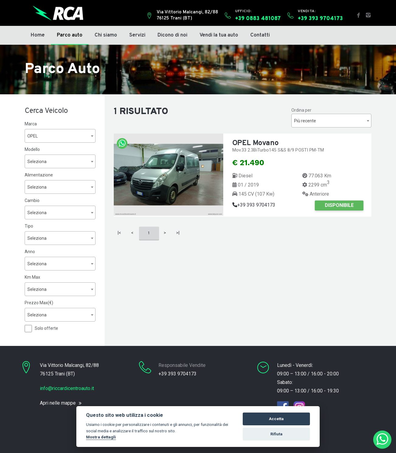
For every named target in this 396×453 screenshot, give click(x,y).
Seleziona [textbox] (37, 161)
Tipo (29, 226)
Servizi (137, 35)
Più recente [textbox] (305, 120)
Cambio (32, 200)
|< (119, 232)
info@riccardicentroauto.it (67, 388)
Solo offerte (46, 328)
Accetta (276, 418)
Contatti (260, 35)
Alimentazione (39, 174)
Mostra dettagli (101, 436)
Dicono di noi (172, 35)
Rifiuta (276, 434)
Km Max (32, 277)
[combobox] (60, 136)
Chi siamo (106, 35)
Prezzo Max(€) (39, 302)
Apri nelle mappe (58, 403)
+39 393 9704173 (253, 205)
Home (38, 35)
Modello (32, 149)
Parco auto (69, 35)
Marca (31, 123)
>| (177, 232)
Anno (30, 251)
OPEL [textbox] (32, 136)
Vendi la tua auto (219, 35)
